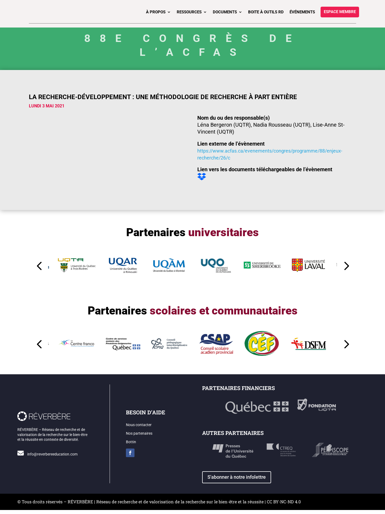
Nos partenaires (139, 437)
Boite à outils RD (266, 12)
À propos (155, 12)
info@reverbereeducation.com (52, 458)
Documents (225, 12)
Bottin (131, 446)
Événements (302, 12)
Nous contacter (139, 429)
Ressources (189, 12)
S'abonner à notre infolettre (236, 481)
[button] (271, 267)
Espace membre (340, 12)
